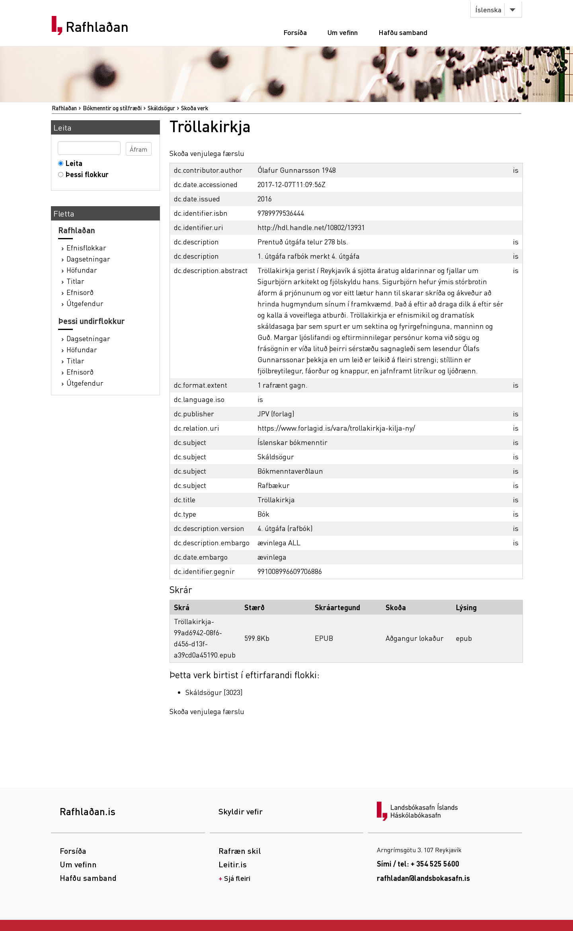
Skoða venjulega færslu (207, 153)
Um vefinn (342, 32)
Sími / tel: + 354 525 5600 (418, 863)
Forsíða (295, 32)
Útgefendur (84, 303)
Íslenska (488, 9)
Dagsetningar (88, 258)
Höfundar (81, 269)
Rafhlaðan (97, 26)
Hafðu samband (402, 32)
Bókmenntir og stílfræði (112, 107)
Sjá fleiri (237, 877)
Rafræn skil (239, 850)
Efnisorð (80, 292)
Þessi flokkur (85, 174)
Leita (72, 163)
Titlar (75, 280)
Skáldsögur (161, 107)
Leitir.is (232, 864)
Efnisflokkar (86, 247)
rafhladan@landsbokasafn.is (423, 877)
